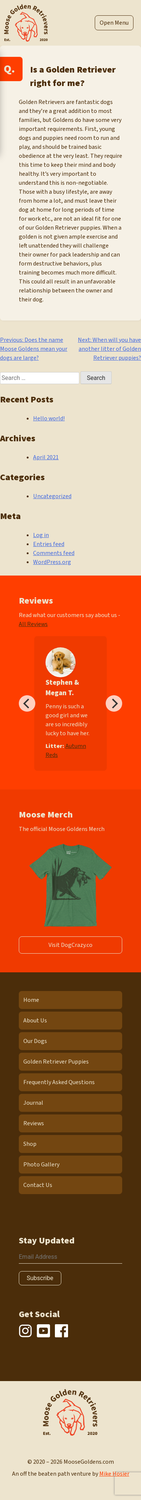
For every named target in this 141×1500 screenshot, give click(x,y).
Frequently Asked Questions (59, 1082)
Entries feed (48, 544)
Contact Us (37, 1185)
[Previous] (27, 703)
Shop (29, 1144)
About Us (35, 1020)
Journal (33, 1103)
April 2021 (46, 457)
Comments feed (53, 553)
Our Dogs (35, 1041)
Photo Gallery (41, 1164)
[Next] (114, 703)
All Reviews (33, 624)
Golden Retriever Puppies (56, 1062)
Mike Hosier (114, 1474)
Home (31, 1000)
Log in (41, 535)
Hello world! (49, 418)
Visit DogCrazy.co (70, 945)
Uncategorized (52, 496)
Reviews (33, 1123)
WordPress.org (52, 562)
